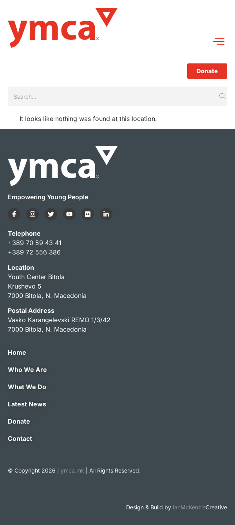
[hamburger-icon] (218, 42)
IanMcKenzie (200, 507)
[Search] (112, 96)
